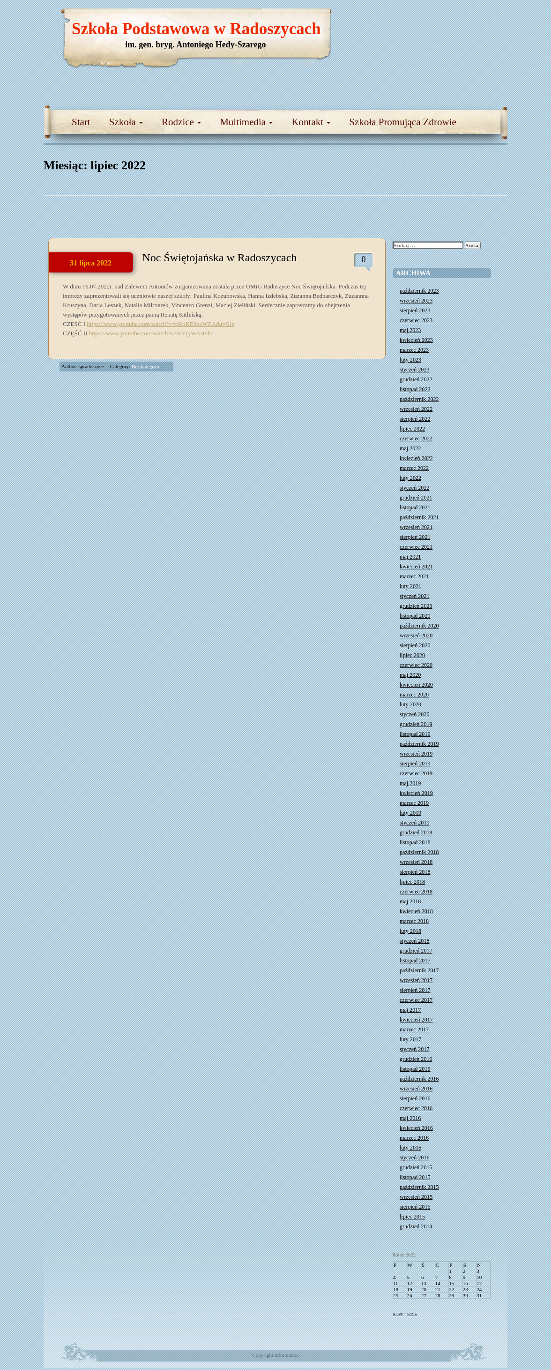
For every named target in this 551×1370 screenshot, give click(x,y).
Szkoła (126, 122)
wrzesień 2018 (416, 862)
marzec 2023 (414, 350)
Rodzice (181, 122)
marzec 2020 (414, 694)
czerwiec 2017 (416, 1000)
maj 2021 (410, 556)
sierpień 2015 (415, 1206)
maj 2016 (410, 1118)
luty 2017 (410, 1039)
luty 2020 (410, 704)
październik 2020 (419, 625)
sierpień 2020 (415, 645)
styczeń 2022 (414, 487)
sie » (412, 1313)
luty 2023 (410, 359)
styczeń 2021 (414, 596)
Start (81, 122)
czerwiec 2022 (416, 438)
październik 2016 (419, 1078)
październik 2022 (419, 399)
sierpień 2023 (415, 310)
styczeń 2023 (414, 369)
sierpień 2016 (415, 1098)
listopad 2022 (415, 389)
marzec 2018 (414, 921)
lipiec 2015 (412, 1216)
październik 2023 (419, 291)
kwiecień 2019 (416, 793)
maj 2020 (410, 675)
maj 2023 (410, 330)
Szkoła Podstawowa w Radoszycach (196, 29)
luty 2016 (410, 1147)
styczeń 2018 (414, 941)
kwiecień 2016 (416, 1128)
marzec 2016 (414, 1138)
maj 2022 (410, 448)
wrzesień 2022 (416, 409)
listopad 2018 (415, 842)
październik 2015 (419, 1187)
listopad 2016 (415, 1069)
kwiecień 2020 (416, 684)
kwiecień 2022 (416, 458)
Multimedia (246, 122)
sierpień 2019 (415, 763)
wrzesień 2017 (416, 980)
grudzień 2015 (416, 1167)
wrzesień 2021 (416, 527)
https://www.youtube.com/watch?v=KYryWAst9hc (151, 333)
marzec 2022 (414, 468)
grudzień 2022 (416, 379)
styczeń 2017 (414, 1049)
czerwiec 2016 (416, 1108)
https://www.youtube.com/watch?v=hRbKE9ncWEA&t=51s (160, 323)
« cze (398, 1313)
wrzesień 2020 (416, 635)
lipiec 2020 (412, 655)
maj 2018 (410, 901)
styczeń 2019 (414, 822)
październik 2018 (419, 852)
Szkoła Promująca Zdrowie (402, 122)
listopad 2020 (415, 616)
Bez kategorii (145, 366)
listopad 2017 (415, 960)
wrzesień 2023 (416, 300)
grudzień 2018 (416, 832)
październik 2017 (419, 970)
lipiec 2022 (412, 428)
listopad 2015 (415, 1177)
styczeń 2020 (414, 714)
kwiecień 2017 (416, 1019)
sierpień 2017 (415, 990)
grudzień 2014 (416, 1226)
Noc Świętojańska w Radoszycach (219, 257)
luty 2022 (410, 478)
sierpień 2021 (415, 537)
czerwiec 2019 (416, 773)
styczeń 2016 (414, 1157)
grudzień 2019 (416, 724)
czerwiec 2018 (416, 891)
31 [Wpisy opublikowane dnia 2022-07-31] (479, 1295)
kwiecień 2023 (416, 340)
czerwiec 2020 (416, 665)
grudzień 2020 (416, 606)
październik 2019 (419, 744)
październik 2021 (419, 517)
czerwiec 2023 (416, 320)
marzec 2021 (414, 576)
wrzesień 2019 (416, 753)
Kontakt (310, 122)
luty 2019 (410, 813)
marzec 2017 (414, 1029)
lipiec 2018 (412, 881)
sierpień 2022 (415, 419)
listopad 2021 (415, 507)
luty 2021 (410, 586)
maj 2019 (410, 783)
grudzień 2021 (416, 497)
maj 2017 (410, 1010)
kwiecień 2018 (416, 911)
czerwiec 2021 (416, 547)
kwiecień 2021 (416, 566)
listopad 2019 (415, 734)
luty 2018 (410, 931)
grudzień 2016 (416, 1059)
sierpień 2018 (415, 872)
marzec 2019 (414, 803)
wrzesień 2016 (416, 1088)
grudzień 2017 (416, 950)
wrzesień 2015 (416, 1197)
